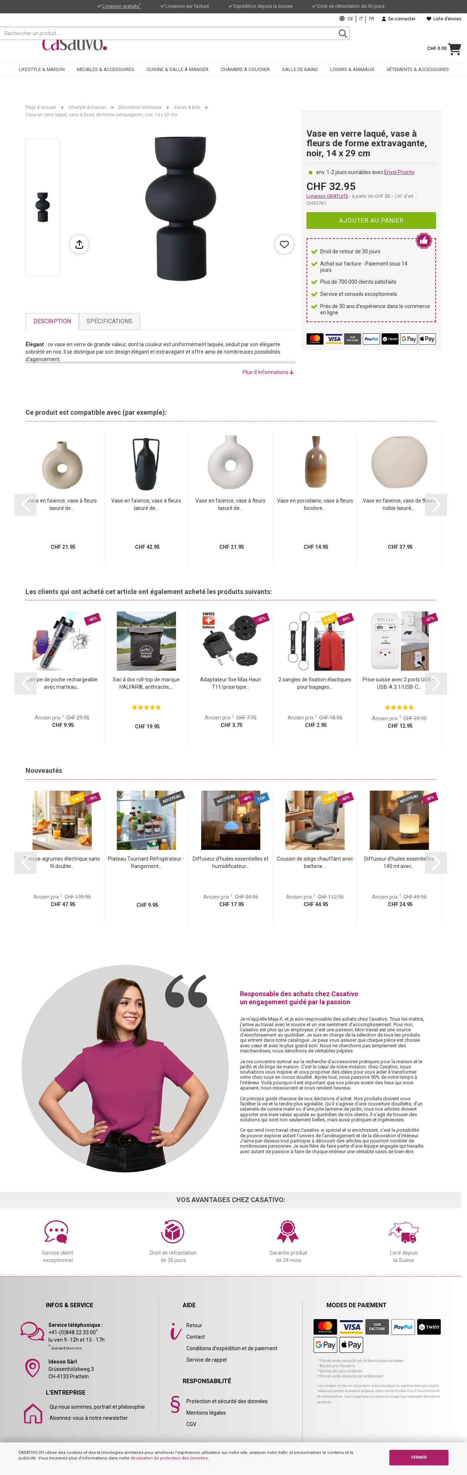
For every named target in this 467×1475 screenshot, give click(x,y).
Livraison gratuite (121, 6)
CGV (191, 1424)
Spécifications (109, 321)
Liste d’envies (444, 18)
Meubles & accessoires (105, 76)
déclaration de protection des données (169, 1458)
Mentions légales (206, 1413)
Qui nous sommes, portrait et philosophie (97, 1407)
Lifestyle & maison (42, 76)
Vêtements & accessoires (417, 76)
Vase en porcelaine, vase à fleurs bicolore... (315, 504)
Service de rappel (206, 1360)
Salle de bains (300, 76)
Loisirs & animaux (352, 76)
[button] (25, 505)
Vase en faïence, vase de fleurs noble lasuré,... (399, 504)
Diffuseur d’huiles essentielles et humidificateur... (230, 862)
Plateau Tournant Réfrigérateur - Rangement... (146, 862)
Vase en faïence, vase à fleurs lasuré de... (62, 504)
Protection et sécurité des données (227, 1401)
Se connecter (399, 18)
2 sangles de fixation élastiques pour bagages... (314, 683)
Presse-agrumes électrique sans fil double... (62, 862)
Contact (195, 1337)
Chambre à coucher (245, 76)
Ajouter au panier (371, 220)
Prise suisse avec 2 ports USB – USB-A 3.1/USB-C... (399, 683)
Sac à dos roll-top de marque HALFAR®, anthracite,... (146, 683)
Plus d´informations (268, 372)
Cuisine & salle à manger (177, 76)
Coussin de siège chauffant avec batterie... (315, 862)
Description (52, 321)
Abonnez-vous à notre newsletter (89, 1418)
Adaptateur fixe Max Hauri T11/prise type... (230, 683)
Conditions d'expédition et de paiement (231, 1348)
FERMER (419, 1457)
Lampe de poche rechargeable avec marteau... (62, 683)
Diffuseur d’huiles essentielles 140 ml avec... (399, 862)
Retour (194, 1325)
